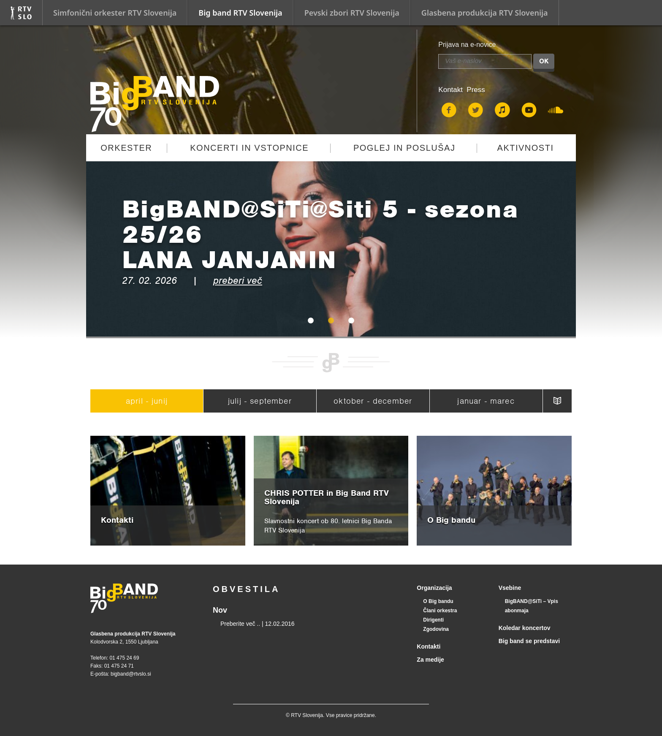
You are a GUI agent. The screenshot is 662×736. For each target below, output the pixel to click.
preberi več (237, 280)
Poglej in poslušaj (404, 147)
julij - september (260, 401)
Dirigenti (433, 620)
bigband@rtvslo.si (131, 674)
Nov (220, 610)
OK (543, 61)
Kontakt (450, 90)
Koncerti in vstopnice (249, 147)
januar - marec (485, 401)
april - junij (147, 401)
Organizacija (434, 587)
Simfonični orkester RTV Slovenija (114, 13)
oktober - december (373, 401)
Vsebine (510, 587)
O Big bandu (438, 601)
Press (476, 90)
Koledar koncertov (525, 628)
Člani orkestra (440, 611)
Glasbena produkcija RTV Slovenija (484, 13)
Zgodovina (436, 629)
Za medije (430, 659)
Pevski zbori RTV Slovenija (351, 13)
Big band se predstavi (529, 641)
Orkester (126, 147)
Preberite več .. (240, 623)
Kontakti (428, 646)
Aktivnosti (525, 147)
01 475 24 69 (124, 658)
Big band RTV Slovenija (240, 13)
